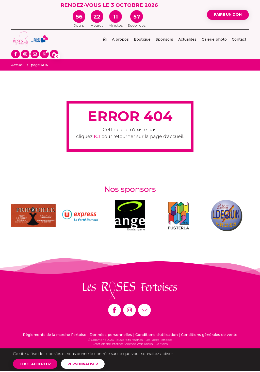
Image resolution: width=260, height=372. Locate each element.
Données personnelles (111, 334)
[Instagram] (129, 310)
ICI (97, 136)
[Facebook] (114, 310)
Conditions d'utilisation (156, 334)
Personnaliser (87, 364)
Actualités (187, 39)
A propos (120, 39)
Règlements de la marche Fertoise (54, 334)
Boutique (142, 39)
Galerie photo (214, 39)
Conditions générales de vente (209, 334)
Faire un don (225, 14)
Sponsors (164, 39)
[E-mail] (144, 310)
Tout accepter (36, 364)
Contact (239, 39)
